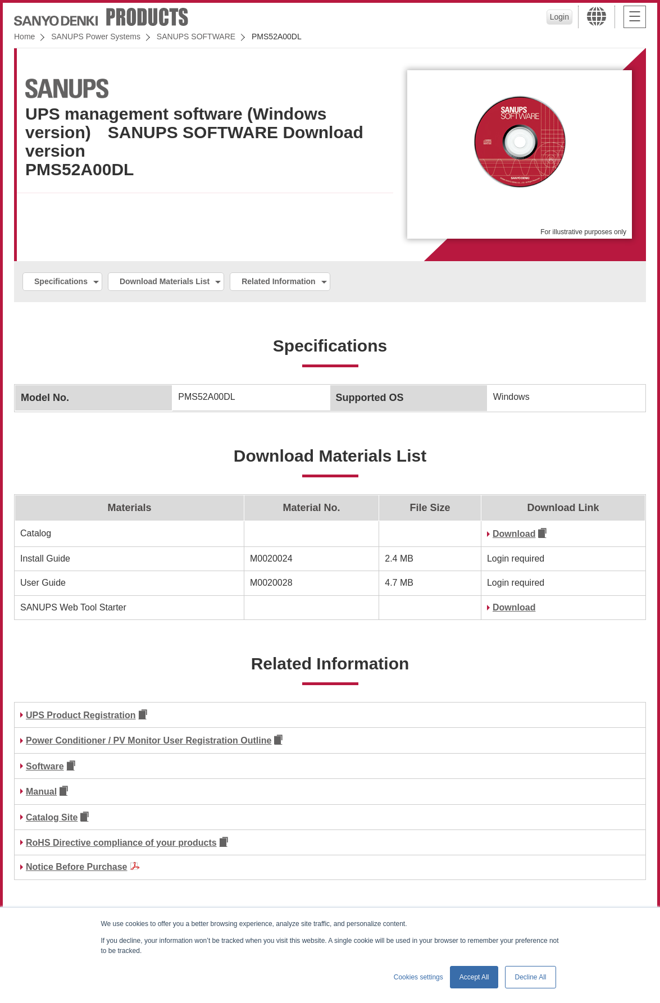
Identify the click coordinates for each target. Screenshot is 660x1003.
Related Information (278, 281)
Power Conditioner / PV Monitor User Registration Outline (148, 740)
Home (24, 36)
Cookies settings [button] (418, 977)
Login (559, 16)
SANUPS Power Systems (95, 36)
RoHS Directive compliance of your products (121, 842)
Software (45, 766)
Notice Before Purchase (77, 867)
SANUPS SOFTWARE (196, 36)
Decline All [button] (530, 977)
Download (514, 534)
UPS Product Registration (81, 715)
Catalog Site (52, 817)
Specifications (61, 281)
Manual (41, 791)
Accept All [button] (474, 977)
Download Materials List (165, 281)
